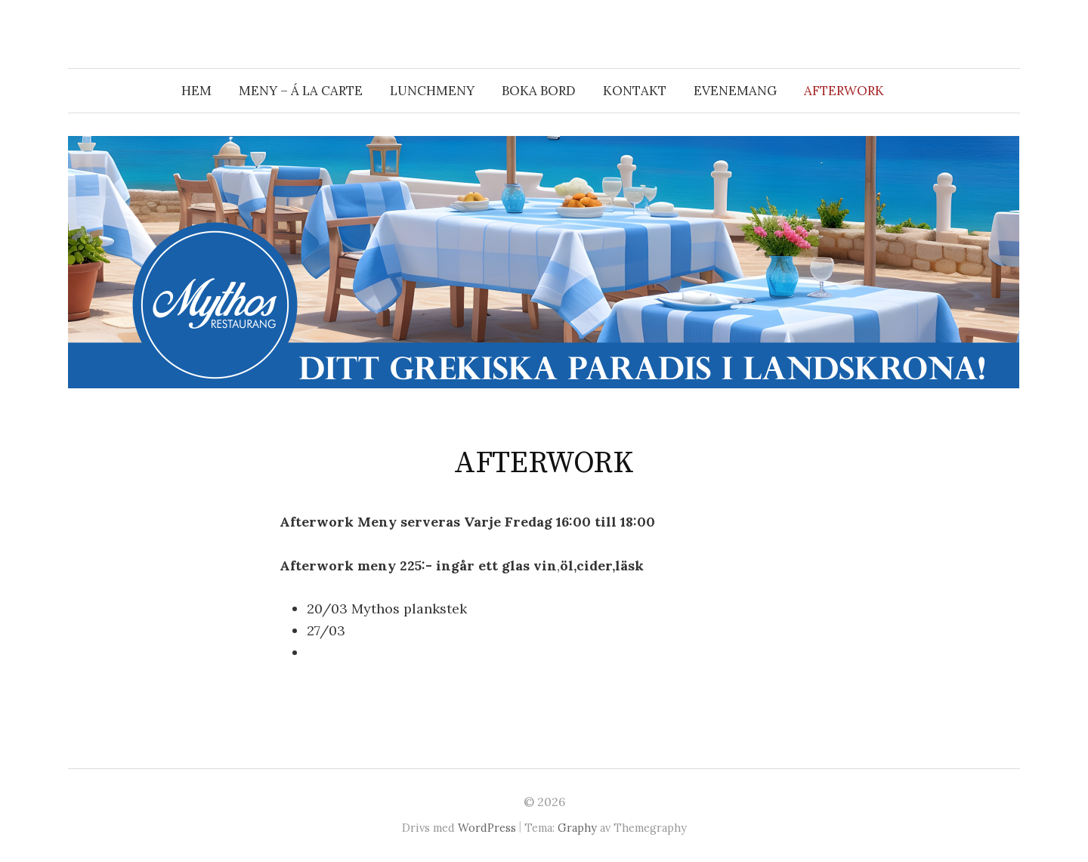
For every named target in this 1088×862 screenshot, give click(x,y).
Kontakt (634, 90)
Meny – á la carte (301, 90)
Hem (196, 90)
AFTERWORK (844, 90)
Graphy (577, 827)
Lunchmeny (432, 90)
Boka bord (539, 90)
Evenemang (735, 90)
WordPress (487, 827)
